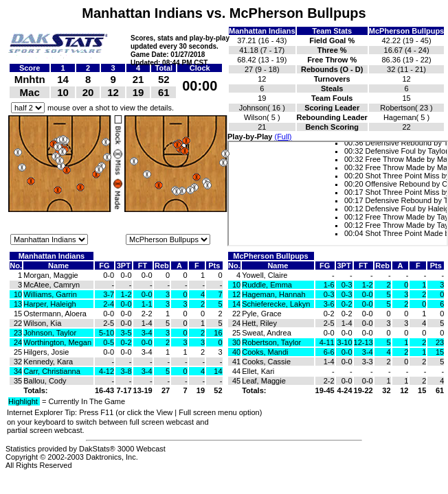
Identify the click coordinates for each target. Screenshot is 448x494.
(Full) (282, 136)
